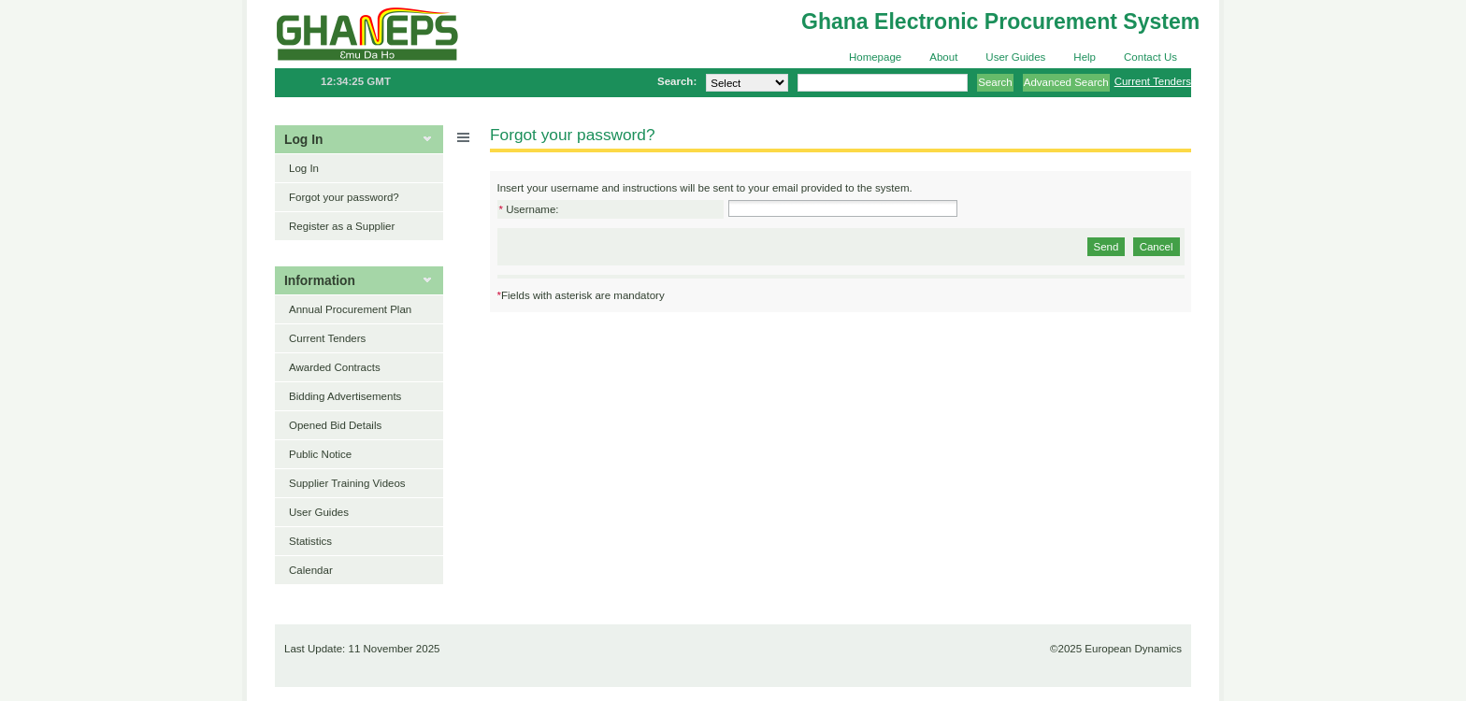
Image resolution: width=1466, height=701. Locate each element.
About (943, 57)
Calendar (311, 570)
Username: (529, 209)
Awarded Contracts (335, 367)
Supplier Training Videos (347, 483)
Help (1084, 57)
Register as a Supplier (342, 226)
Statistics (310, 541)
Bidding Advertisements (345, 396)
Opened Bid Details (335, 425)
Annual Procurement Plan (350, 309)
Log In (304, 168)
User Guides (1015, 57)
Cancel (1156, 246)
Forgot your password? (344, 197)
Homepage (875, 57)
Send (1106, 246)
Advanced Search (1066, 82)
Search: (677, 81)
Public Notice (320, 454)
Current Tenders (1152, 81)
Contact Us (1150, 57)
